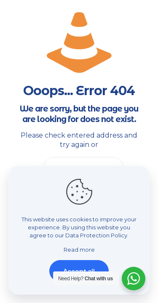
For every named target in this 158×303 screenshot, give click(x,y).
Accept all (79, 271)
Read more (79, 249)
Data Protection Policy (96, 235)
